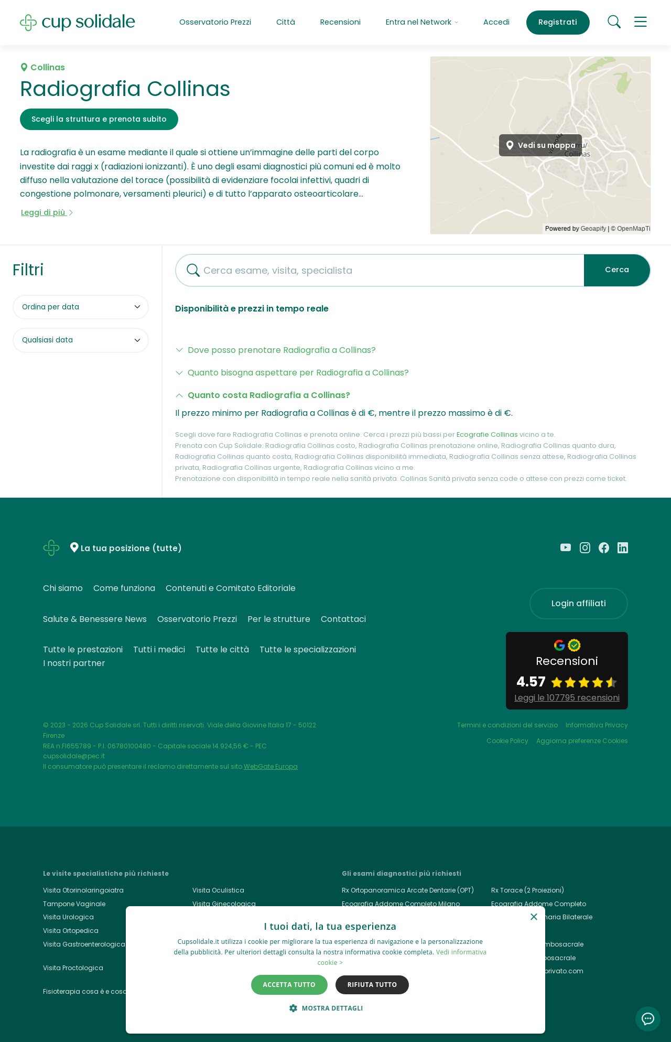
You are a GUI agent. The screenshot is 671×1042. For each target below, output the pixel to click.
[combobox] (376, 270)
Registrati (557, 22)
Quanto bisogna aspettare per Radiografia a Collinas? (298, 373)
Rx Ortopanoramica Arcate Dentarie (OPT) (408, 890)
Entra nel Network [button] (422, 22)
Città (285, 22)
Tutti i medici (159, 649)
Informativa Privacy (597, 725)
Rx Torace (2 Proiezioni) (527, 890)
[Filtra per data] (81, 340)
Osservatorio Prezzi (215, 22)
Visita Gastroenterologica (84, 944)
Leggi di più (47, 212)
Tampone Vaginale (74, 903)
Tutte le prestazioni (83, 649)
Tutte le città (222, 649)
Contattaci (343, 619)
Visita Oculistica (218, 890)
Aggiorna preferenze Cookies (582, 740)
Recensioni (340, 22)
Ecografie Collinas (487, 434)
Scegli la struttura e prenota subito (99, 119)
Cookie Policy (507, 740)
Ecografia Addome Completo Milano (401, 903)
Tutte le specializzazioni (307, 649)
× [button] (533, 917)
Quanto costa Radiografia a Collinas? (269, 395)
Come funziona (124, 588)
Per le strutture (278, 619)
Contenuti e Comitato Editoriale (231, 588)
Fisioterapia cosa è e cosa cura (93, 991)
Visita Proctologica (73, 967)
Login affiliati (578, 603)
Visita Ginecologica (224, 903)
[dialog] (335, 970)
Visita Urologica (68, 916)
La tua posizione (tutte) (131, 548)
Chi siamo (63, 588)
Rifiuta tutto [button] (372, 984)
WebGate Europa (271, 766)
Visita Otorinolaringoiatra (83, 890)
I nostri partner (74, 663)
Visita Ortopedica (71, 930)
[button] (641, 22)
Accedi (496, 22)
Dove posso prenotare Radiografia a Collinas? (282, 350)
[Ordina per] (81, 307)
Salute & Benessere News (95, 619)
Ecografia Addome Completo (538, 903)
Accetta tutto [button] (289, 984)
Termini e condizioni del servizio (507, 725)
